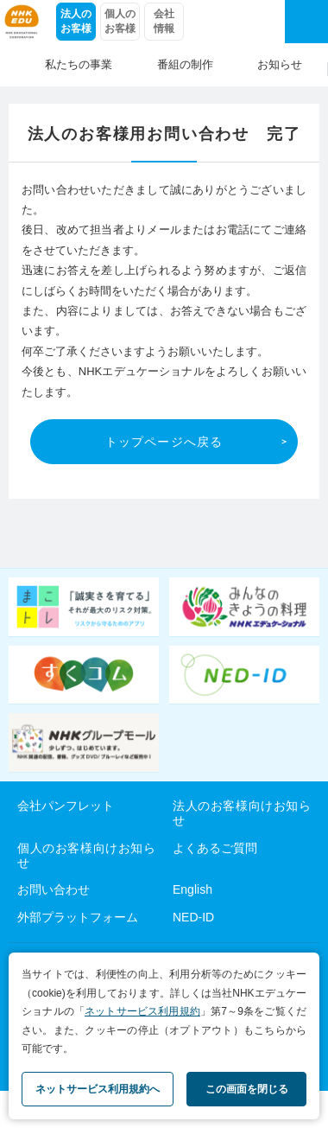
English (192, 889)
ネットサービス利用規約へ (97, 1089)
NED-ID (193, 917)
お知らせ (279, 64)
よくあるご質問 (215, 848)
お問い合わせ (53, 889)
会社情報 (164, 21)
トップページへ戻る (164, 442)
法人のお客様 (75, 21)
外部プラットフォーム (77, 917)
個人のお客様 (120, 21)
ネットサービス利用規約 (142, 1011)
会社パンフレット (65, 806)
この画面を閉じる (246, 1089)
